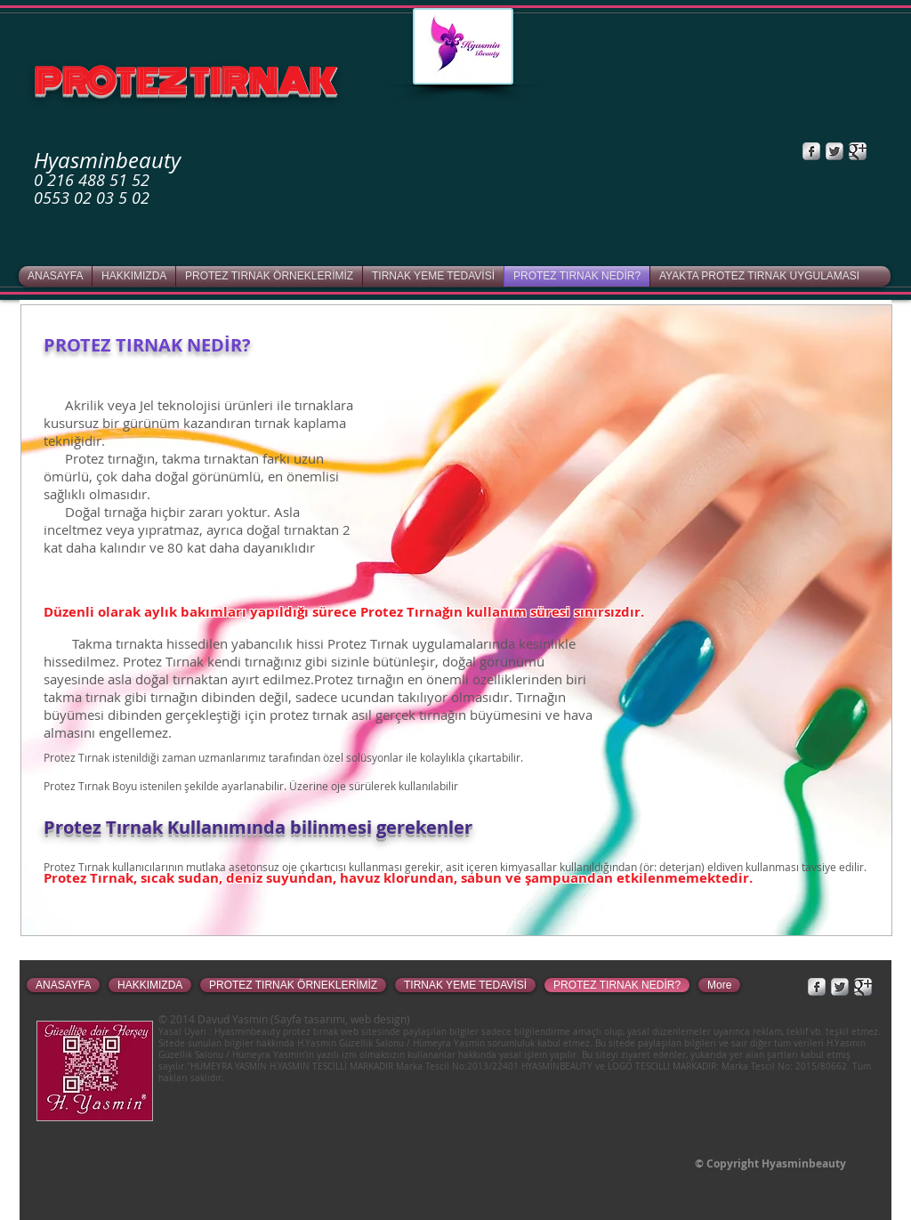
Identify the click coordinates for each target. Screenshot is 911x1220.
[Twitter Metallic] (834, 151)
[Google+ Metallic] (858, 151)
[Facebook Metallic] (811, 151)
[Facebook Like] (753, 151)
